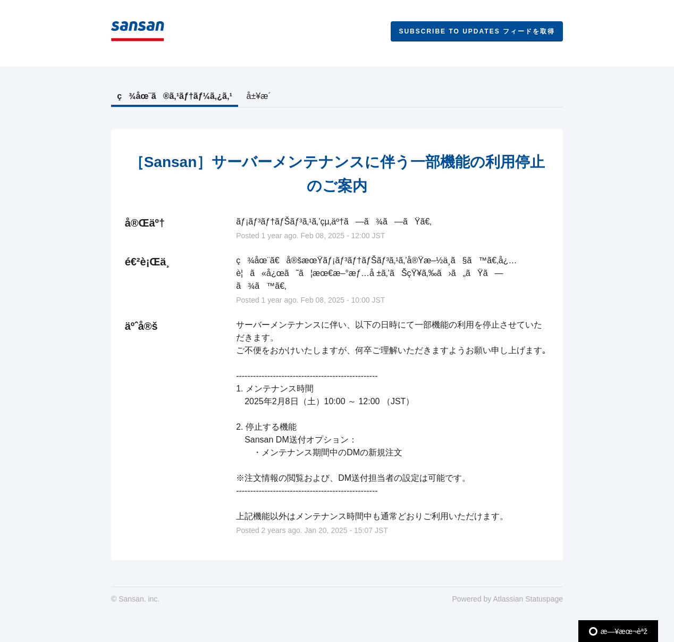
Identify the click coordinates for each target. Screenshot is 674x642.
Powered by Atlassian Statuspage (507, 599)
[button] (477, 31)
